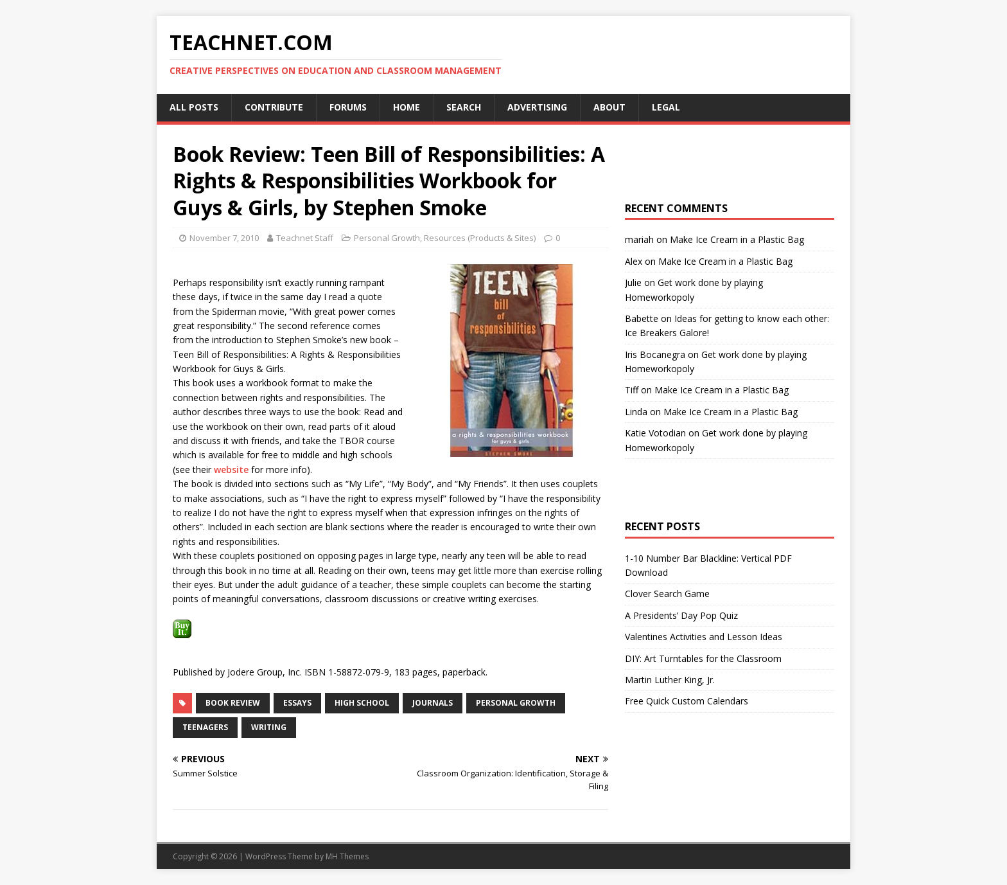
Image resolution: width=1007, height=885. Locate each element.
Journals (432, 702)
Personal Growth (387, 238)
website (231, 469)
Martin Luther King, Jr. (670, 680)
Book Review (233, 702)
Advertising (537, 107)
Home (406, 107)
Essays (297, 702)
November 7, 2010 (224, 238)
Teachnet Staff (304, 238)
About (609, 107)
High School (362, 702)
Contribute (274, 107)
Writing (268, 727)
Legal (666, 107)
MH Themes (347, 856)
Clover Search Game (667, 593)
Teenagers (205, 727)
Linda (636, 412)
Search (463, 107)
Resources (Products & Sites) (480, 238)
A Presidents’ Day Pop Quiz (681, 615)
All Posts (194, 107)
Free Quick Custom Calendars (686, 701)
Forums (348, 107)
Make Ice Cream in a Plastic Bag (737, 239)
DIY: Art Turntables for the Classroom (703, 658)
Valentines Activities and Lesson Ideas (703, 636)
